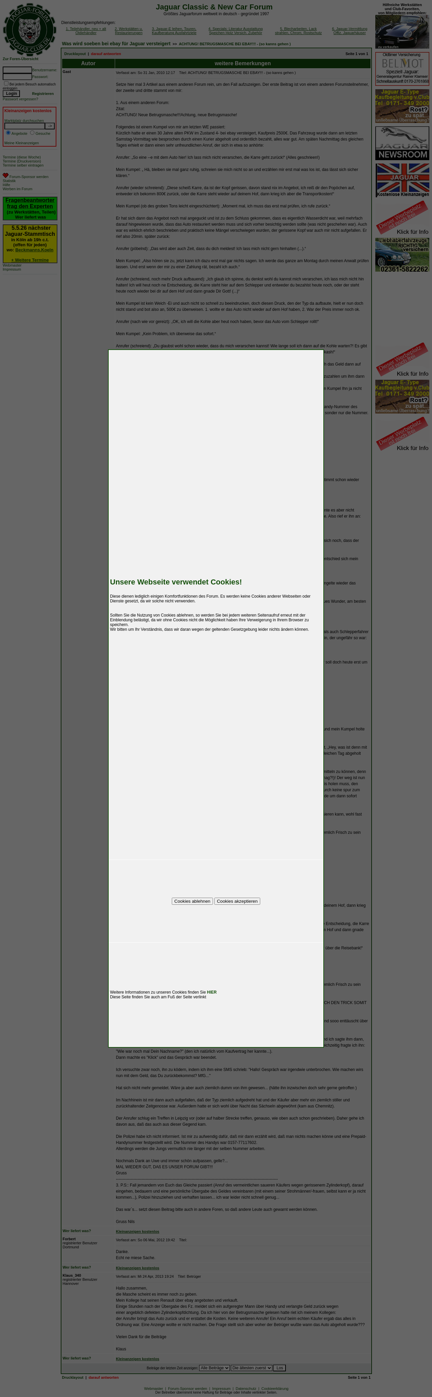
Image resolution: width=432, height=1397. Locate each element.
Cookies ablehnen (192, 901)
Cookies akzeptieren (237, 901)
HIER (212, 992)
